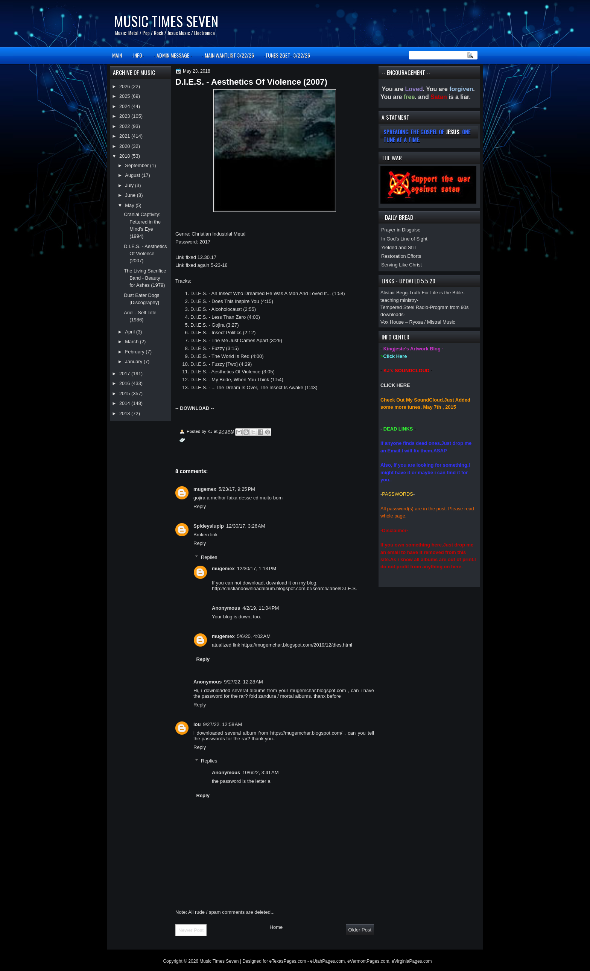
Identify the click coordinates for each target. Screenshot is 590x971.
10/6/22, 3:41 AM (260, 772)
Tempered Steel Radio (404, 307)
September (137, 165)
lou (197, 724)
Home (276, 927)
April (130, 332)
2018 (125, 156)
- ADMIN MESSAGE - (173, 55)
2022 (125, 126)
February (135, 352)
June (131, 195)
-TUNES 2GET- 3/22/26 (286, 55)
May (130, 205)
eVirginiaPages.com (412, 961)
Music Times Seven (166, 21)
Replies (209, 557)
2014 (125, 403)
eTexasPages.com (287, 961)
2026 (125, 86)
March (132, 341)
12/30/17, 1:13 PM (256, 568)
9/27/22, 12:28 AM (243, 682)
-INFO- (137, 55)
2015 (125, 393)
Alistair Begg (394, 292)
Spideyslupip (208, 526)
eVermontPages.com (368, 961)
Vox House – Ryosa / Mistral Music (417, 322)
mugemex (204, 489)
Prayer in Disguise (400, 230)
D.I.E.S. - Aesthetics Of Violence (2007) (145, 254)
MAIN (117, 55)
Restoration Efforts (401, 256)
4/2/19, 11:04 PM (260, 608)
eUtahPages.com (327, 961)
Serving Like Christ (401, 265)
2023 (125, 116)
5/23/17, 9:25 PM (237, 489)
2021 (125, 136)
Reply (199, 506)
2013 (125, 413)
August (133, 175)
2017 (125, 373)
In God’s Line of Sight (404, 239)
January (134, 361)
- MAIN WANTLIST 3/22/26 (228, 55)
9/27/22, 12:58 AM (222, 724)
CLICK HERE (395, 385)
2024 (125, 106)
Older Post (359, 930)
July (130, 185)
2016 (125, 383)
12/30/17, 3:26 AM (245, 526)
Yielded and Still (398, 247)
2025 (125, 96)
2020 (125, 146)
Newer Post (191, 930)
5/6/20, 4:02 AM (254, 636)
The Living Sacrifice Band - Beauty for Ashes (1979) (145, 278)
